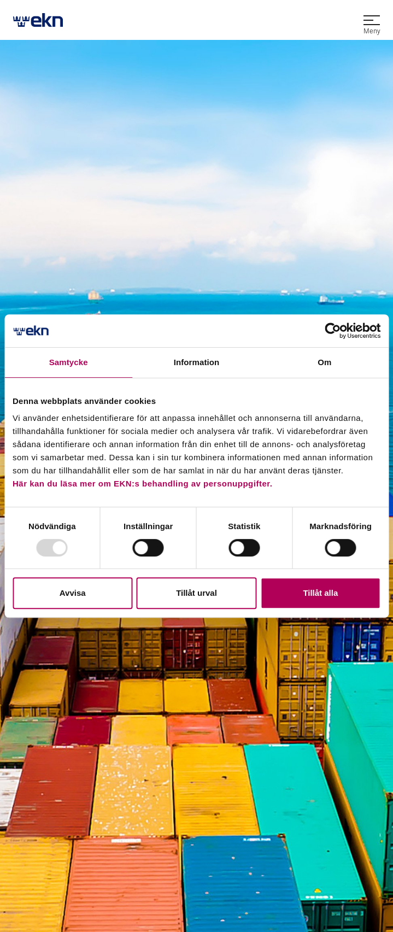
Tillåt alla (320, 592)
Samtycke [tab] (68, 362)
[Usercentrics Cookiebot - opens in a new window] (332, 331)
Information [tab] (197, 362)
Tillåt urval (196, 592)
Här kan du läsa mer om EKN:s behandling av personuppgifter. (142, 483)
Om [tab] (324, 362)
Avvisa (73, 592)
